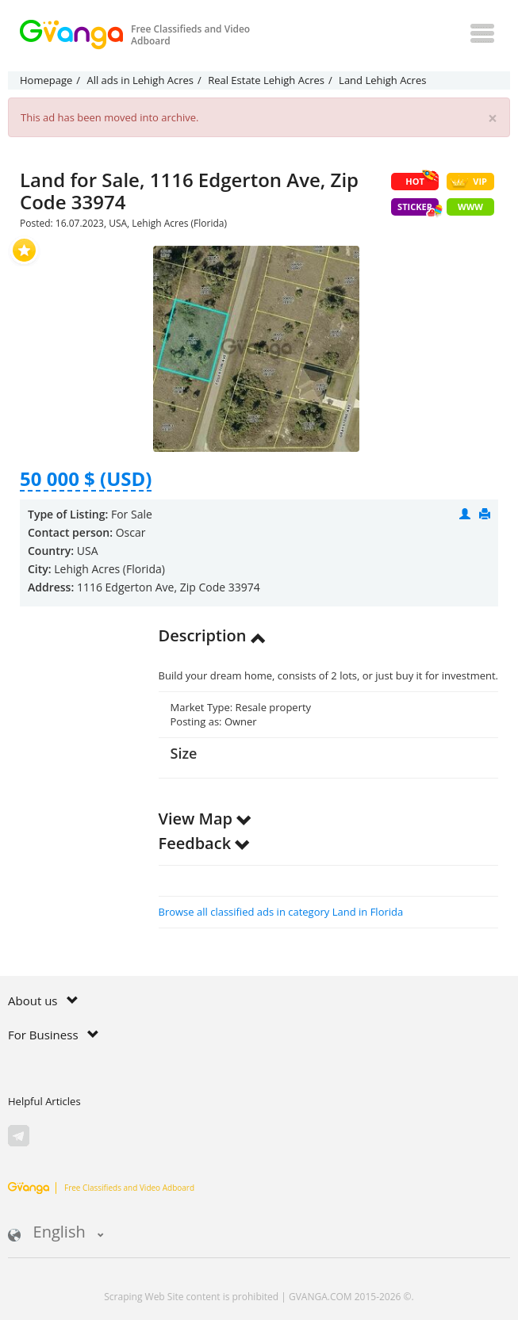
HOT (422, 180)
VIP (468, 182)
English (56, 1233)
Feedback (205, 843)
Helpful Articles (44, 1101)
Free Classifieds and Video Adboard (101, 1187)
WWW (470, 206)
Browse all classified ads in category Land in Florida (281, 912)
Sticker (418, 208)
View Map (206, 818)
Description (213, 635)
